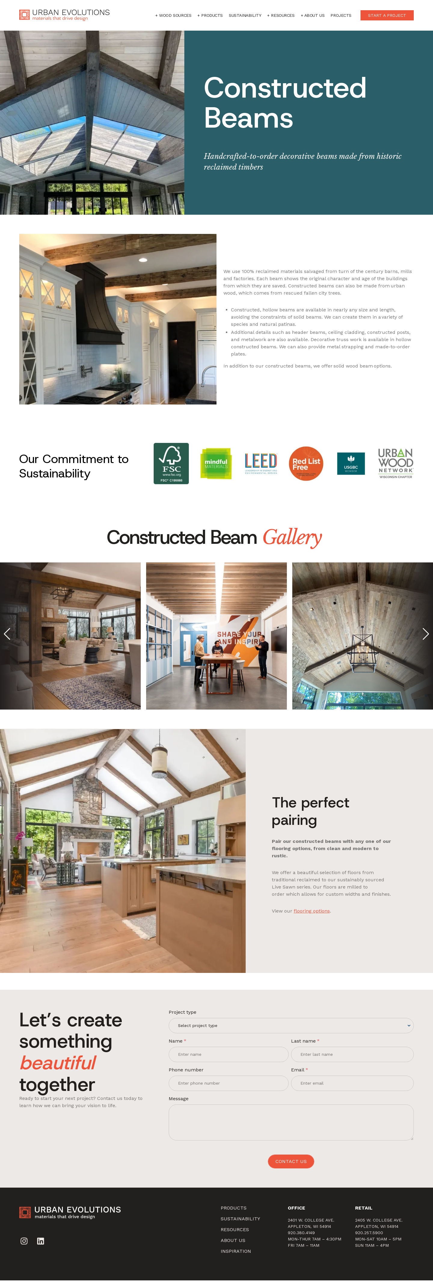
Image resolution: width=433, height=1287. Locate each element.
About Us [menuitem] (233, 1247)
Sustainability (245, 15)
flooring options (318, 919)
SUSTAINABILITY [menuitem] (240, 1225)
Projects (341, 15)
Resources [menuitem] (235, 1236)
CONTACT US (291, 1168)
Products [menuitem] (234, 1214)
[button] (7, 635)
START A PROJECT (387, 15)
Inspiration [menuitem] (236, 1258)
